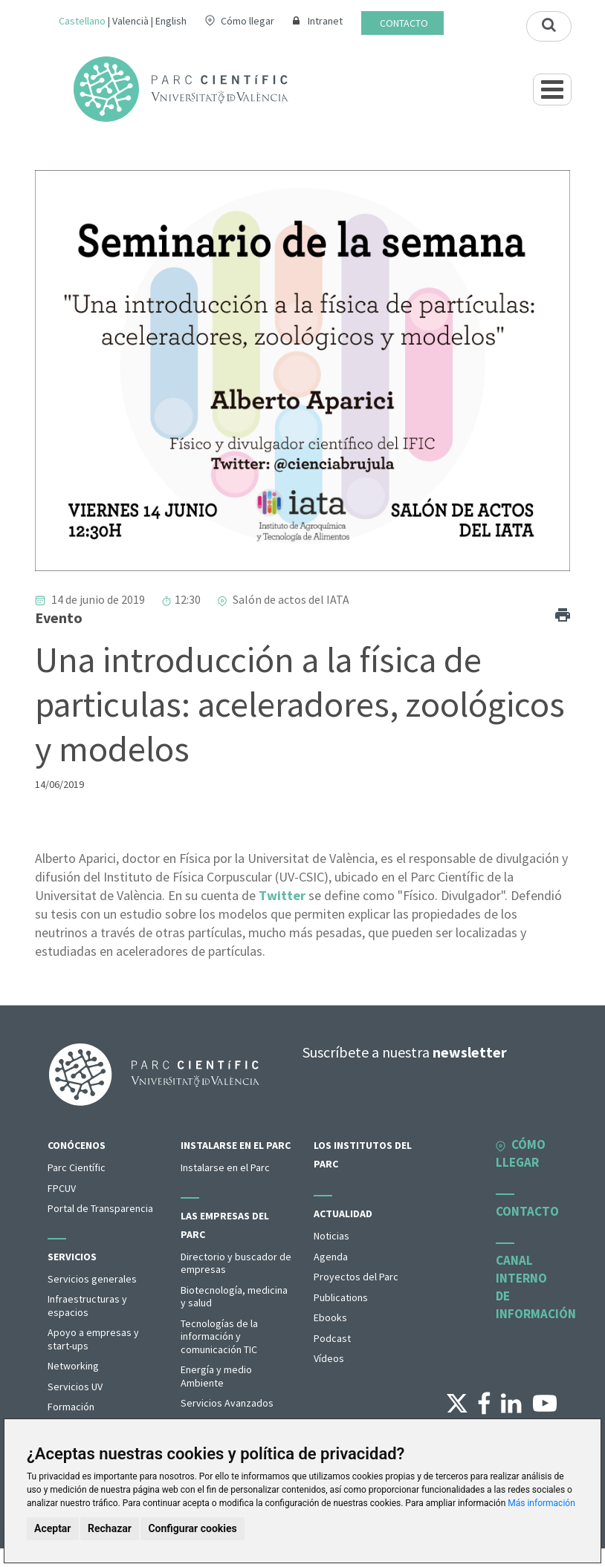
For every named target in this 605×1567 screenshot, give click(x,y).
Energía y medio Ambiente (216, 1376)
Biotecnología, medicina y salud (234, 1296)
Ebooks (330, 1317)
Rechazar (110, 1528)
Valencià (130, 20)
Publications (341, 1297)
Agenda (331, 1256)
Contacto (404, 23)
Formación (71, 1406)
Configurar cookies (192, 1528)
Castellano (82, 20)
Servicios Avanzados (227, 1403)
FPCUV (62, 1188)
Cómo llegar (247, 20)
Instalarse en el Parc (236, 1145)
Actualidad (343, 1213)
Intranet (325, 20)
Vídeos (329, 1358)
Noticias (331, 1235)
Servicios (72, 1256)
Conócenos (77, 1145)
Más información (541, 1503)
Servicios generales (92, 1279)
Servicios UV (75, 1386)
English (171, 20)
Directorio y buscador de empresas (236, 1263)
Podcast (332, 1338)
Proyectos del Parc (356, 1276)
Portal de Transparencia (100, 1208)
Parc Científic (77, 1167)
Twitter (282, 895)
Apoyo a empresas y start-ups (93, 1339)
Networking (73, 1365)
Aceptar (52, 1528)
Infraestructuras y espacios (87, 1305)
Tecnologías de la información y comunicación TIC (219, 1336)
